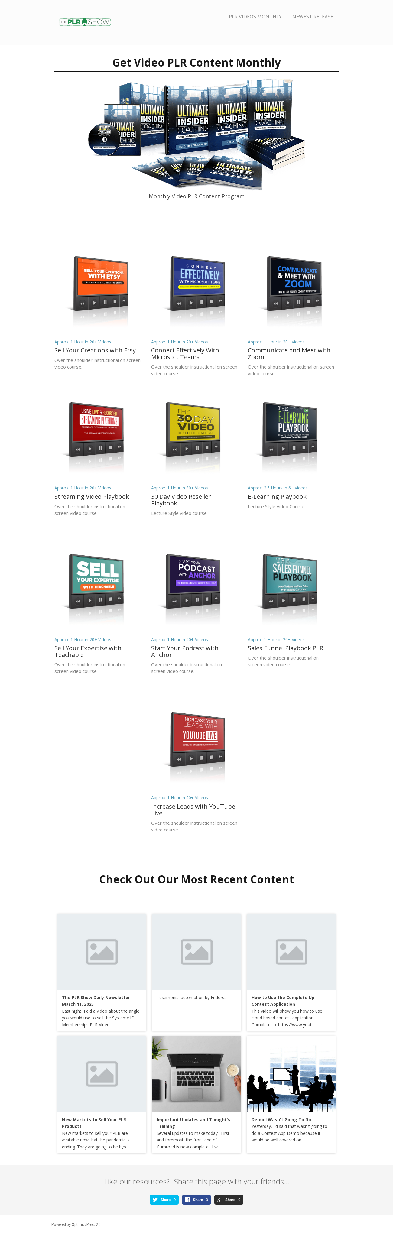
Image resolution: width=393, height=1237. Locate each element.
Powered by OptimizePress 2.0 (75, 1224)
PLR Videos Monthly (255, 16)
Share (166, 1200)
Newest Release (312, 16)
